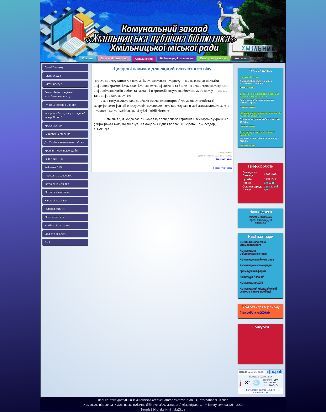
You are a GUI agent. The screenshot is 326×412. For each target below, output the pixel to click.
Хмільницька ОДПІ (251, 283)
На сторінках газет (56, 200)
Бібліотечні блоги (55, 234)
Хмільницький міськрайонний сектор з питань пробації (258, 290)
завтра (262, 389)
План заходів (52, 75)
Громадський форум (253, 271)
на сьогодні (252, 389)
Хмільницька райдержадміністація (253, 252)
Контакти (241, 58)
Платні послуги (53, 84)
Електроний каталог (213, 58)
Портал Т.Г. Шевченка (58, 175)
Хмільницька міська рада (256, 265)
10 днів (271, 389)
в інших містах (260, 392)
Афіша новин (144, 58)
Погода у (260, 376)
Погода (243, 372)
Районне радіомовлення (176, 58)
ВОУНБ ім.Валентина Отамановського (253, 243)
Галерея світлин (54, 209)
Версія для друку (224, 159)
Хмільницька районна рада (257, 259)
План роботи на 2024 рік (255, 312)
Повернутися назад (222, 167)
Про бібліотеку (54, 67)
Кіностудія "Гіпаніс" (252, 277)
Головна (87, 58)
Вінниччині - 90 (53, 159)
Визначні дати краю (114, 58)
